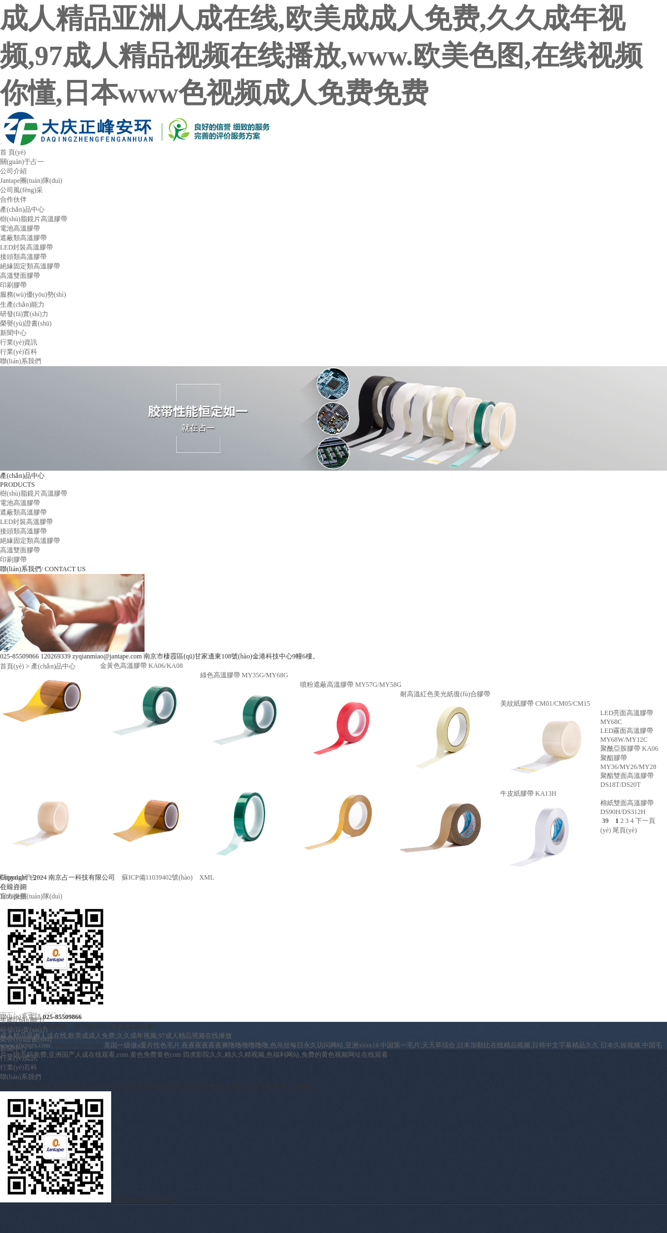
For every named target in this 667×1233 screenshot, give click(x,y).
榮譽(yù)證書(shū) (26, 323)
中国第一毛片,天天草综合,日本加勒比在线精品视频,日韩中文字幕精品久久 (489, 1045)
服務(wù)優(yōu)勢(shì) (33, 294)
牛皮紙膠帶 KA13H (528, 793)
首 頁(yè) (13, 152)
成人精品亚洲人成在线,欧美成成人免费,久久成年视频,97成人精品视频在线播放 (116, 1036)
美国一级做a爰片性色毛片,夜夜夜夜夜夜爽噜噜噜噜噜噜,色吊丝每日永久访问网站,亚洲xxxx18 (241, 1045)
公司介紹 (13, 171)
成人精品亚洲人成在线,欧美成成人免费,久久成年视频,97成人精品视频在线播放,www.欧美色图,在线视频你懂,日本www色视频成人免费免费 (321, 55)
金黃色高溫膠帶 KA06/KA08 (141, 666)
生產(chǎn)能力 (22, 304)
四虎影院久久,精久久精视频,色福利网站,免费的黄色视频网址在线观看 (285, 1055)
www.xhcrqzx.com (25, 1045)
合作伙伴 (13, 199)
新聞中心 (13, 333)
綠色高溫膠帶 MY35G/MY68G (244, 675)
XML (207, 877)
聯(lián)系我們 (20, 361)
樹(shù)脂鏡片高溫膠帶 (33, 219)
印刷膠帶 (13, 285)
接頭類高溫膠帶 (23, 257)
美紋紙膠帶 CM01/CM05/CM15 (545, 703)
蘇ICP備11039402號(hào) (157, 877)
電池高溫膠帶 (20, 228)
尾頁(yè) (624, 830)
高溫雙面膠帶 (20, 275)
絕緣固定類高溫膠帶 (30, 266)
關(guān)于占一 (22, 162)
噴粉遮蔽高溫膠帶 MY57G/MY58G (350, 684)
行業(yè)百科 (18, 352)
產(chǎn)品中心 (22, 209)
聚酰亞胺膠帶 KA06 (629, 748)
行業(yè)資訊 (18, 342)
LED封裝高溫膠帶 (26, 247)
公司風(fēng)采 (21, 190)
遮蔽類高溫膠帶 (23, 238)
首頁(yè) (12, 666)
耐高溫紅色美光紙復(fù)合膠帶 (445, 694)
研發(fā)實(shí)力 (24, 314)
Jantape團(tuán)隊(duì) (31, 180)
